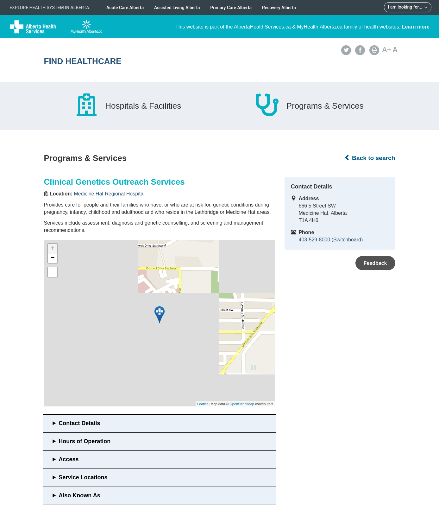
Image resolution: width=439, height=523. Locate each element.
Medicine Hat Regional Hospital (109, 193)
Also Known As (79, 495)
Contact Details (79, 423)
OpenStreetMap (241, 404)
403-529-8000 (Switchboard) (331, 239)
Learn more (416, 26)
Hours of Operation (84, 441)
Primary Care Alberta (231, 7)
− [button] (52, 258)
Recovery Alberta (279, 7)
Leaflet (202, 404)
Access (68, 459)
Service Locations (83, 477)
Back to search (369, 157)
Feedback (375, 263)
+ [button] (52, 248)
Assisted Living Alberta (177, 7)
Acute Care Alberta (125, 7)
